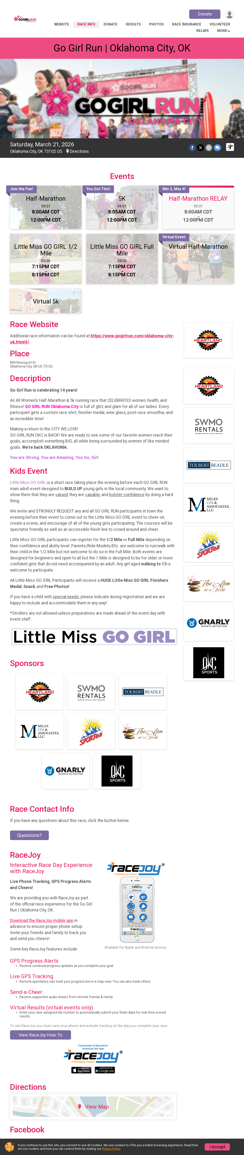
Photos (156, 24)
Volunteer (220, 24)
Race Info (86, 24)
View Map (93, 1107)
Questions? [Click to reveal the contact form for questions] (29, 835)
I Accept (217, 1147)
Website (61, 24)
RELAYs (202, 31)
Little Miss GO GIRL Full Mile (122, 250)
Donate (205, 13)
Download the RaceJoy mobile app (41, 920)
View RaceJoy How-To (40, 1034)
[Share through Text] (217, 147)
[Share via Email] (208, 147)
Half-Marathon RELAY (198, 198)
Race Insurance (186, 24)
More (222, 31)
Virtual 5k (46, 301)
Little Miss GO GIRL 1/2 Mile (45, 250)
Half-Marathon (46, 198)
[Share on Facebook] (192, 147)
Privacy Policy (111, 1148)
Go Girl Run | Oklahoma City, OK (122, 48)
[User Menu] (229, 14)
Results (133, 24)
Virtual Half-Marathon (198, 246)
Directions (79, 151)
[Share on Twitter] (200, 147)
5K (122, 198)
